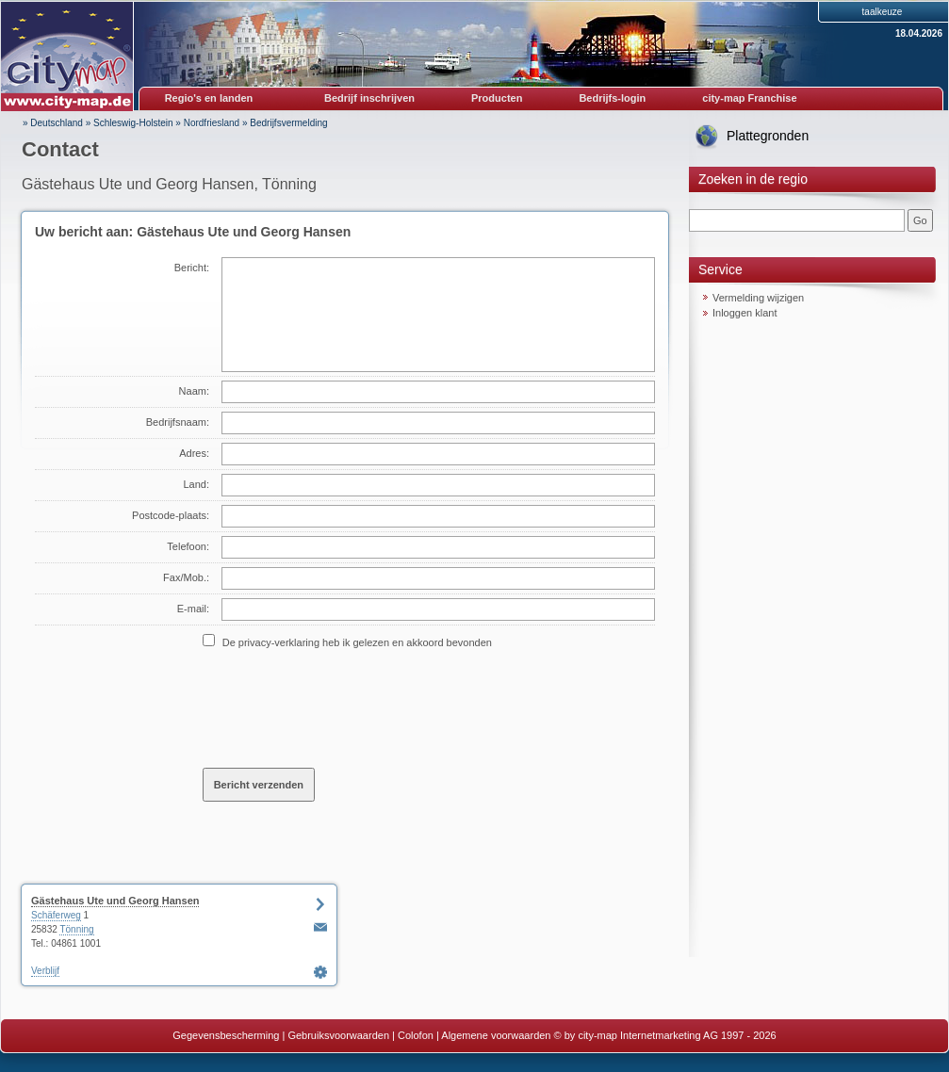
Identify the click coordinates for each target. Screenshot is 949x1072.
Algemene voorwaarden (495, 1035)
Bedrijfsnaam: (177, 422)
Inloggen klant (744, 312)
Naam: (194, 391)
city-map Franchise (749, 98)
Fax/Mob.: (186, 577)
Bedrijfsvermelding (288, 123)
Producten (496, 98)
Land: (196, 484)
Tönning (76, 929)
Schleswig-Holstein (132, 123)
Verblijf (45, 971)
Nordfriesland (211, 123)
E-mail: (193, 608)
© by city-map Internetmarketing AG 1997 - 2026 (665, 1035)
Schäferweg (56, 915)
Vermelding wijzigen (758, 297)
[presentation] (346, 707)
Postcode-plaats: (170, 515)
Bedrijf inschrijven (369, 98)
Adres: (194, 453)
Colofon (416, 1035)
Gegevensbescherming (225, 1035)
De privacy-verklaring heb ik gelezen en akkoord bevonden (357, 642)
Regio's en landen (209, 98)
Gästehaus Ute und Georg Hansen (115, 900)
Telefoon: (188, 546)
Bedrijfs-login (612, 98)
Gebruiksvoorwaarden (338, 1035)
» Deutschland (53, 123)
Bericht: (191, 267)
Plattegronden (768, 135)
